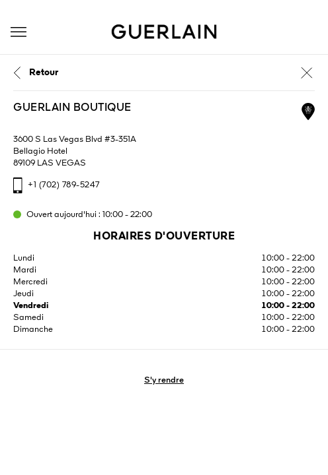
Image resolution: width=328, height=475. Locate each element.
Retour (43, 72)
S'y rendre (164, 380)
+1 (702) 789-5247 (64, 185)
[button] (18, 32)
